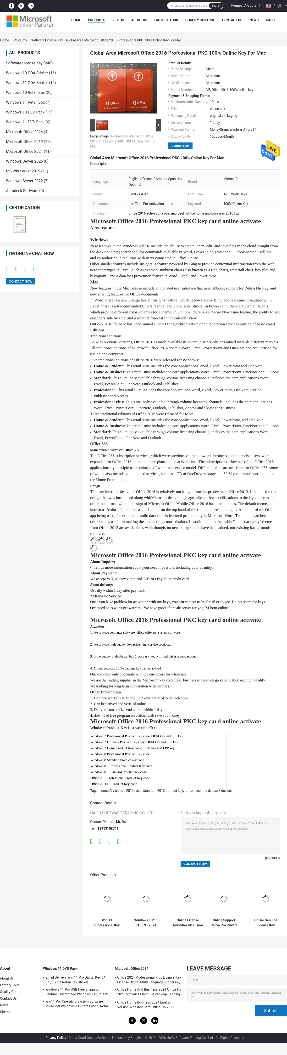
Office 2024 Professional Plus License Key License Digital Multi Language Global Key (149, 980)
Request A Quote (243, 5)
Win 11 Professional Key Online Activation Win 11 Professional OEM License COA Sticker (107, 922)
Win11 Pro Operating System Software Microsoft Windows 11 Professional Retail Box (77, 1004)
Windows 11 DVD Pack (25, 122)
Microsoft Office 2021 (24, 151)
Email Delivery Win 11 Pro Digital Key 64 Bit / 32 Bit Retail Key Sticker (75, 980)
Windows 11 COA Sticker (27, 82)
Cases (271, 20)
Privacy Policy (55, 1038)
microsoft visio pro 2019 (116, 791)
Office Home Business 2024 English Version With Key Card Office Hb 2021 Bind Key (145, 1005)
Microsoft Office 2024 (24, 132)
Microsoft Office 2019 (24, 141)
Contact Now (180, 145)
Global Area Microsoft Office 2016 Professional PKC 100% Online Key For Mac (122, 141)
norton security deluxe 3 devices (208, 791)
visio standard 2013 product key (159, 791)
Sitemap (6, 1012)
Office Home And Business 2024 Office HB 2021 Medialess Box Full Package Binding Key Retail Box (149, 992)
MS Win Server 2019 (23, 171)
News (254, 20)
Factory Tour (166, 20)
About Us (139, 20)
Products (96, 20)
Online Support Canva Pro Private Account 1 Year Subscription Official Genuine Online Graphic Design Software (223, 922)
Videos (118, 20)
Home (76, 20)
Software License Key (47, 40)
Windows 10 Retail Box (25, 92)
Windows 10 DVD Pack (25, 112)
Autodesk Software (22, 190)
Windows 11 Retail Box (25, 102)
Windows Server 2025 (24, 161)
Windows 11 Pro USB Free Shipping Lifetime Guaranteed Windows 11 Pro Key (76, 991)
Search (216, 5)
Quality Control (200, 20)
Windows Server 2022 (24, 181)
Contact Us (232, 20)
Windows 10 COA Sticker (27, 73)
